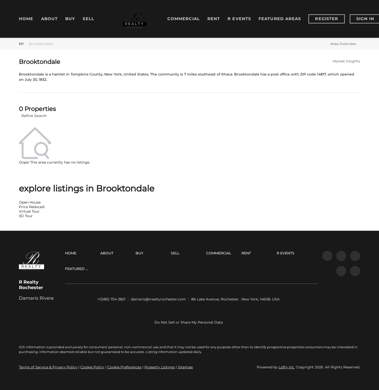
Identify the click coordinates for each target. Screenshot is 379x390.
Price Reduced (31, 207)
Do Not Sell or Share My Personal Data (188, 322)
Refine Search (34, 115)
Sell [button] (88, 18)
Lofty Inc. (287, 367)
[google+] (355, 271)
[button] (72, 254)
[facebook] (327, 256)
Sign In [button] (365, 18)
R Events (239, 18)
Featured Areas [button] (280, 18)
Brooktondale (41, 44)
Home (26, 18)
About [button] (49, 18)
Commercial (183, 18)
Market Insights (346, 61)
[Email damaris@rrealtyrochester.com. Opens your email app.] (158, 299)
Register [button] (326, 18)
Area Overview (343, 44)
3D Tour (26, 216)
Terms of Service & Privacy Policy (48, 367)
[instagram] (355, 256)
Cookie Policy (92, 367)
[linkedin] (341, 256)
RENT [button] (213, 18)
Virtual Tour (29, 211)
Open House (30, 202)
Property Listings (159, 367)
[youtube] (341, 271)
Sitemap (185, 367)
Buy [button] (70, 18)
